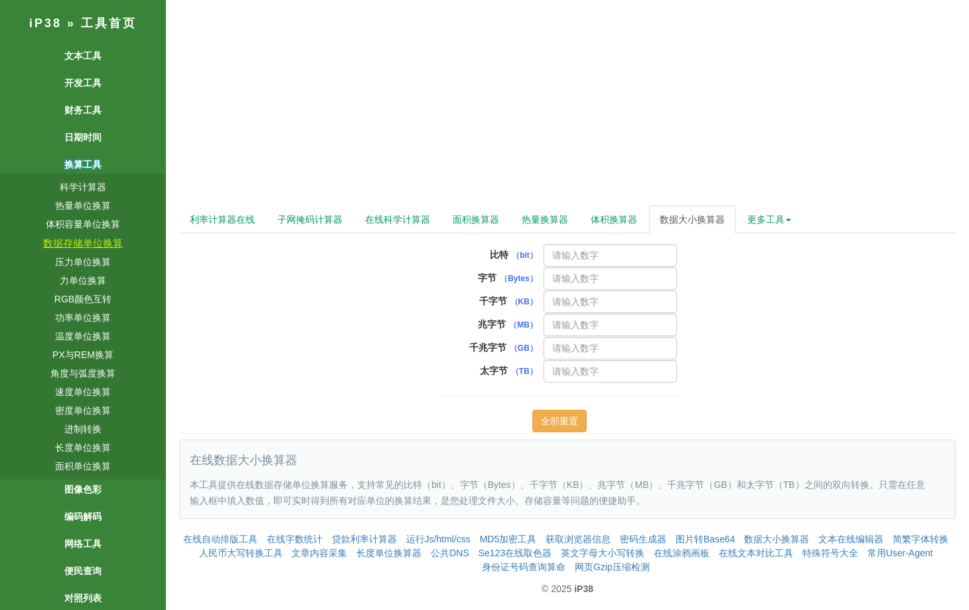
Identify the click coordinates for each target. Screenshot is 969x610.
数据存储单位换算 (83, 243)
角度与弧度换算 (82, 373)
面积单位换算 (83, 466)
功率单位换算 (83, 317)
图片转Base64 (705, 539)
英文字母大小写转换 (602, 553)
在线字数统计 (295, 539)
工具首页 (109, 23)
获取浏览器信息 (578, 539)
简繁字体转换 (920, 539)
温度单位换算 (83, 336)
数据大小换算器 (692, 219)
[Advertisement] (567, 106)
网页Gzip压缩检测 (612, 567)
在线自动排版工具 (220, 539)
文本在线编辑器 (850, 539)
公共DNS (450, 553)
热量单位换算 (83, 205)
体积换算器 (614, 219)
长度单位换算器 (388, 553)
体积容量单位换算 (83, 224)
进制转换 (83, 429)
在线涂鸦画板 (681, 553)
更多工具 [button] (769, 219)
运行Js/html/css (438, 539)
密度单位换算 (83, 410)
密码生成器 (643, 539)
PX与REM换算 (82, 354)
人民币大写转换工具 (241, 553)
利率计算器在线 (222, 219)
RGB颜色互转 (83, 299)
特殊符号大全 (830, 553)
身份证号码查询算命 (523, 567)
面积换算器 (476, 219)
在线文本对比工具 (756, 553)
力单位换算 (83, 280)
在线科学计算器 (397, 219)
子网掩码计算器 (309, 219)
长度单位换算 (83, 447)
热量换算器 (545, 219)
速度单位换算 (83, 392)
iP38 (45, 23)
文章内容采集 (319, 553)
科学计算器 (83, 187)
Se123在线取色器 (515, 553)
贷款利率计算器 (364, 539)
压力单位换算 (83, 262)
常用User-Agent (900, 553)
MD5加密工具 (508, 539)
